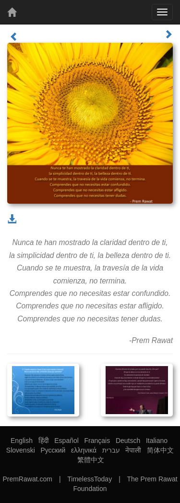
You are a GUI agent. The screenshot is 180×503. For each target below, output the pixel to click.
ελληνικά (83, 450)
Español (66, 440)
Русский (52, 450)
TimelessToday (89, 479)
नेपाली (133, 450)
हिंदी (43, 440)
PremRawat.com (27, 479)
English (22, 440)
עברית (111, 450)
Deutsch (128, 440)
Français (97, 440)
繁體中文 (90, 460)
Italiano (157, 440)
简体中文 (160, 450)
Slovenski (20, 450)
